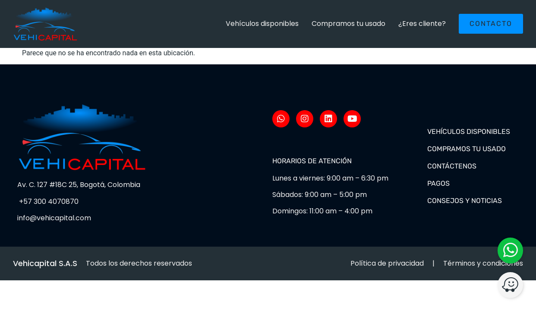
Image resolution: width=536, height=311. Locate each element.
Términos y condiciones (483, 263)
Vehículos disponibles (262, 24)
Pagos (438, 183)
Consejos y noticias (464, 201)
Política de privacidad (387, 263)
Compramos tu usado (348, 24)
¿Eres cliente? (422, 24)
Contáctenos (451, 166)
